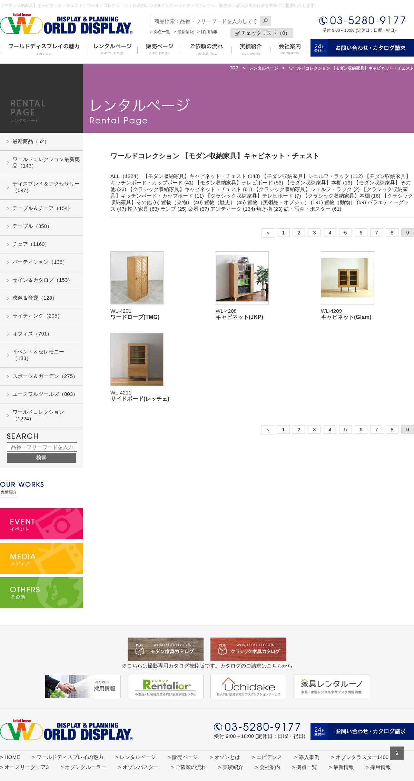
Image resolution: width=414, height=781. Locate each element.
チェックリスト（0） (265, 33)
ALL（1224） (125, 176)
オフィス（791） (32, 334)
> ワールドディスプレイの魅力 (67, 757)
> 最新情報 (184, 31)
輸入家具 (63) (143, 209)
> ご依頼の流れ (188, 767)
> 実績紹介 (230, 767)
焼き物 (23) (269, 209)
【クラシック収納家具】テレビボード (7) (253, 196)
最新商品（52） (30, 141)
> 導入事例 (306, 757)
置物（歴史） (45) (225, 202)
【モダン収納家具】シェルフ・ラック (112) (312, 176)
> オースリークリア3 (24, 767)
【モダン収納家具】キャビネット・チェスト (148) (201, 176)
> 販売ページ (183, 757)
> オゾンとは (225, 757)
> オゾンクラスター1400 (359, 757)
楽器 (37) (198, 209)
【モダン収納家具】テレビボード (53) (239, 183)
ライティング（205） (37, 316)
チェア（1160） (31, 244)
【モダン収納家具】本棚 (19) (318, 183)
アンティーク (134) (232, 209)
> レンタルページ (135, 757)
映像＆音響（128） (34, 298)
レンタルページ (263, 68)
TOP (234, 68)
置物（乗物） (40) (182, 202)
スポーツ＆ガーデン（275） (45, 376)
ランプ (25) (173, 209)
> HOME (10, 757)
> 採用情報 (207, 31)
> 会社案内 (267, 767)
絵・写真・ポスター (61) (312, 209)
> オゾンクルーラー (83, 767)
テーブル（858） (32, 226)
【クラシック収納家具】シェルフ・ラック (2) (307, 189)
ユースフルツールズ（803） (45, 394)
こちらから (280, 666)
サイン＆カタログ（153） (42, 280)
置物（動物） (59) (345, 202)
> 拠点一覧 (160, 31)
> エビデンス (267, 757)
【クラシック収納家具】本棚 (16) (342, 196)
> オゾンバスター (138, 767)
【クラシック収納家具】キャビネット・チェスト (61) (190, 189)
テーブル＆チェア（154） (42, 208)
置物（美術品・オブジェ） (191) (285, 202)
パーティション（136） (40, 262)
